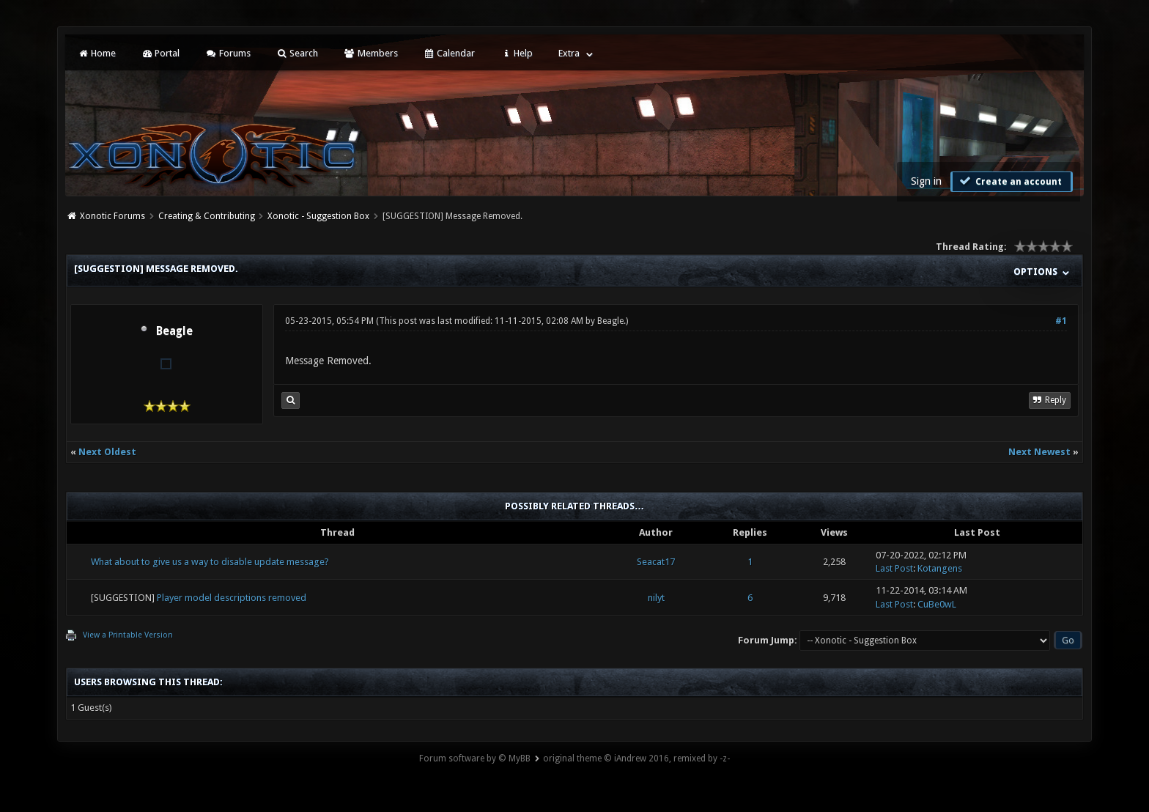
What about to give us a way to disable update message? (210, 561)
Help (516, 53)
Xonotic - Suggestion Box (318, 216)
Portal (160, 53)
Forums (227, 53)
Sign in (926, 181)
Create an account (1010, 181)
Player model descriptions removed (231, 597)
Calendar (449, 53)
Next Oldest (107, 451)
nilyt (656, 597)
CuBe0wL (936, 604)
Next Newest (1039, 451)
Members (370, 53)
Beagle (174, 331)
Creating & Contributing (206, 216)
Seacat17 (656, 561)
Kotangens (939, 568)
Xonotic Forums (112, 216)
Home (96, 53)
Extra (569, 53)
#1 (1061, 321)
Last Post (894, 568)
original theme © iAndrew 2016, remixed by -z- (636, 758)
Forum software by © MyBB (475, 758)
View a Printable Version (128, 635)
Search (297, 53)
